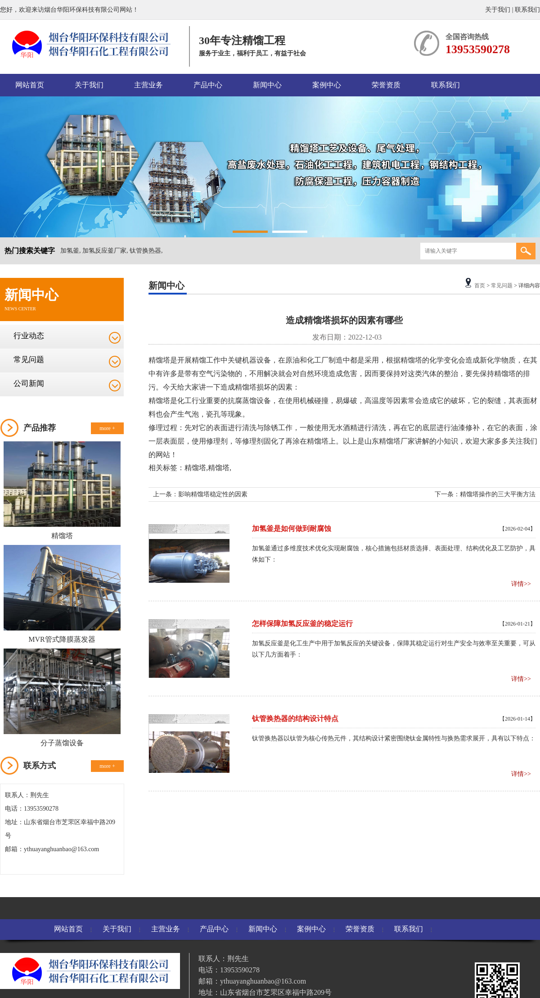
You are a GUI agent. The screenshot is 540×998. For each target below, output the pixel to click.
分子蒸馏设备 (62, 743)
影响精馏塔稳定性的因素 (213, 494)
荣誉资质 (386, 85)
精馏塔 (62, 536)
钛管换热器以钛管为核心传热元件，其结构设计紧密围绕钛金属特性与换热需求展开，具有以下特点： (394, 738)
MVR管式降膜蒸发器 (61, 639)
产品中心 (208, 85)
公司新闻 (29, 383)
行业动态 (29, 335)
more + (107, 428)
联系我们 (527, 9)
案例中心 (326, 85)
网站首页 (29, 85)
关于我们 (497, 9)
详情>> (521, 584)
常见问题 (29, 359)
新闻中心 (267, 85)
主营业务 (148, 85)
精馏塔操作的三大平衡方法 (498, 494)
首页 (479, 285)
